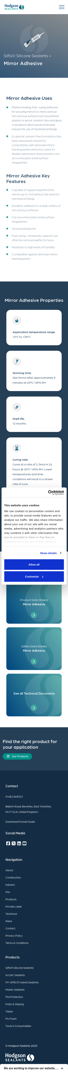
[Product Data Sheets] (34, 602)
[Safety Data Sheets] (34, 648)
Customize (34, 576)
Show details (48, 552)
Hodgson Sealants (19, 1045)
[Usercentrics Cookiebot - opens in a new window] (48, 492)
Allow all (34, 564)
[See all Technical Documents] (34, 695)
